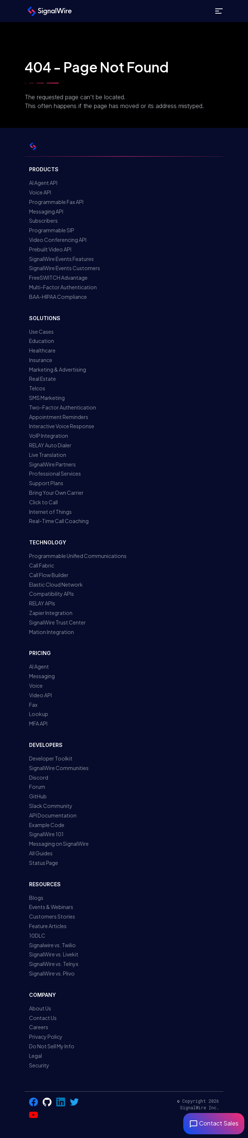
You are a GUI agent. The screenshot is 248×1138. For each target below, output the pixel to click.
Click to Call (43, 502)
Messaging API (46, 211)
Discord (38, 777)
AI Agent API (43, 182)
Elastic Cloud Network (56, 584)
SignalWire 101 (46, 834)
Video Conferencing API (57, 239)
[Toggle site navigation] (219, 11)
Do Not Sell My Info (51, 1046)
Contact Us (43, 1017)
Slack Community (50, 805)
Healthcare (42, 350)
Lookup (38, 714)
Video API (40, 695)
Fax (33, 704)
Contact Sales (213, 1123)
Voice (36, 685)
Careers (38, 1027)
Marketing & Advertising (57, 369)
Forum (37, 786)
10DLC (37, 935)
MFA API (38, 723)
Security (39, 1065)
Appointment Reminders (58, 417)
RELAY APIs (42, 603)
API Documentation (53, 815)
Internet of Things (50, 511)
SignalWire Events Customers (64, 268)
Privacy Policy (46, 1036)
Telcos (37, 388)
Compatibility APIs (51, 593)
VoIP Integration (48, 435)
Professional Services (55, 473)
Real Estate (42, 378)
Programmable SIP (51, 230)
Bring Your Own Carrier (56, 492)
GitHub (38, 796)
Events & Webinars (51, 906)
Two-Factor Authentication (62, 407)
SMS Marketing (47, 397)
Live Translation (47, 454)
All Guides (41, 853)
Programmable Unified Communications (78, 555)
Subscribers (43, 220)
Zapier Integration (50, 612)
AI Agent (39, 666)
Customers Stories (52, 916)
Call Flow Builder (48, 575)
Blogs (36, 897)
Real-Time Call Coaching (59, 521)
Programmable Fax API (56, 201)
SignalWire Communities (59, 768)
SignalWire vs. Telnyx (53, 963)
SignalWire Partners (52, 464)
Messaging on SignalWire (59, 843)
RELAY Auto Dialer (50, 445)
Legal (35, 1055)
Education (41, 340)
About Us (40, 1008)
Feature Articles (48, 926)
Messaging (42, 676)
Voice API (40, 192)
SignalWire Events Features (61, 258)
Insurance (40, 360)
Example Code (46, 825)
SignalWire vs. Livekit (53, 954)
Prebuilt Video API (50, 249)
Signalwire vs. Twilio (52, 945)
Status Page (43, 862)
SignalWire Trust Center (57, 622)
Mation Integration (51, 632)
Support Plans (46, 483)
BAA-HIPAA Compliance (58, 296)
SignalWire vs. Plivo (52, 973)
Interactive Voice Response (61, 426)
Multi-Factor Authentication (63, 287)
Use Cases (41, 331)
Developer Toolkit (50, 758)
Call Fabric (41, 565)
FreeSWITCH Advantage (58, 277)
